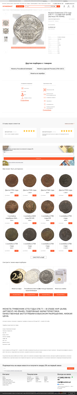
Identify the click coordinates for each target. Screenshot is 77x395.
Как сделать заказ (23, 3)
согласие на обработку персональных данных (15, 162)
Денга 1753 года (11, 190)
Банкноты (4, 378)
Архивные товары (5, 384)
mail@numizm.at (69, 3)
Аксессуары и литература (7, 383)
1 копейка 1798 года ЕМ (48, 217)
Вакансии (45, 378)
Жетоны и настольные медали (8, 380)
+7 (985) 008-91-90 (58, 3)
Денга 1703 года (65, 190)
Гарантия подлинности (34, 3)
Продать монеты (44, 3)
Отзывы (39, 3)
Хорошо (71, 393)
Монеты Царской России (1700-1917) (50, 69)
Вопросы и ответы (46, 380)
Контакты (48, 3)
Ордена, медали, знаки (7, 379)
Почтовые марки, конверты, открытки (9, 382)
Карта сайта (46, 381)
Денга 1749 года (29, 190)
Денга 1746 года (47, 190)
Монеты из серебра (37, 73)
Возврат (28, 3)
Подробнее (24, 100)
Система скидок (16, 3)
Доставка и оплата (10, 3)
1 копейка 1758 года (65, 245)
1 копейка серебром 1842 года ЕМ (12, 217)
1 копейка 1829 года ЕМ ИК (30, 217)
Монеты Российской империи (21, 69)
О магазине (4, 3)
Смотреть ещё (38, 257)
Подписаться (38, 158)
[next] (70, 284)
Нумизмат (8, 6)
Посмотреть (17, 294)
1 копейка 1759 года (65, 217)
